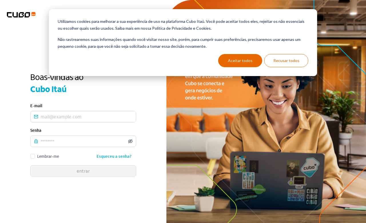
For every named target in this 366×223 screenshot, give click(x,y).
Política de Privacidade (172, 28)
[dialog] (183, 42)
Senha (35, 130)
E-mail (36, 105)
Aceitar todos (240, 60)
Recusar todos (286, 60)
